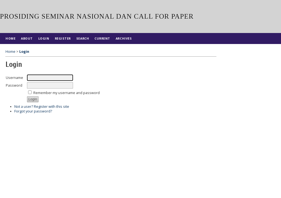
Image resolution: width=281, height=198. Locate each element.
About (27, 38)
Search (82, 38)
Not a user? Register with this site (41, 106)
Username (14, 77)
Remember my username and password (66, 92)
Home (10, 38)
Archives (124, 38)
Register (63, 38)
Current (102, 38)
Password (14, 85)
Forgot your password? (33, 111)
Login (43, 38)
